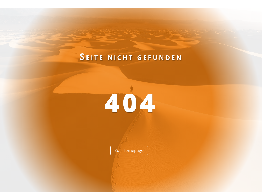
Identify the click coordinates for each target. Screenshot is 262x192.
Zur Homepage (129, 150)
